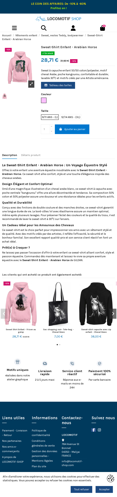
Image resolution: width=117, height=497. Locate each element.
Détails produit (30, 155)
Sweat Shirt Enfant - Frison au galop (21, 330)
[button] (57, 344)
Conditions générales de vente (43, 443)
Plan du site (39, 466)
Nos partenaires (11, 441)
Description (9, 155)
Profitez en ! (58, 8)
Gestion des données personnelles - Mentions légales (44, 456)
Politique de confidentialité (41, 433)
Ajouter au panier (72, 129)
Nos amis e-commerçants (10, 449)
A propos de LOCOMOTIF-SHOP (13, 459)
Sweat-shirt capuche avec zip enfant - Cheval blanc (96, 330)
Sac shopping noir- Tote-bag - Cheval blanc (58, 330)
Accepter (104, 489)
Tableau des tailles (58, 85)
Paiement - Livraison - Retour (14, 433)
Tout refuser (81, 489)
